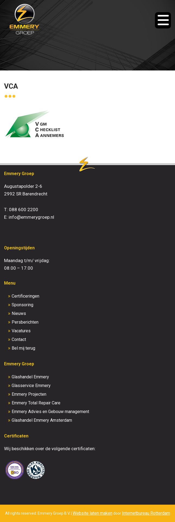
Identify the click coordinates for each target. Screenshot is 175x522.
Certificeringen (25, 296)
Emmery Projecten (29, 394)
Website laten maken (92, 513)
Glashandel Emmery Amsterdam (42, 420)
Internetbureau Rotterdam (146, 513)
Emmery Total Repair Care (36, 402)
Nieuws (19, 313)
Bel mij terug (23, 348)
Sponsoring (22, 304)
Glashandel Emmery (30, 376)
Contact (19, 339)
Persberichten (25, 322)
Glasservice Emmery (31, 385)
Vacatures (21, 330)
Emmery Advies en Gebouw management (50, 411)
